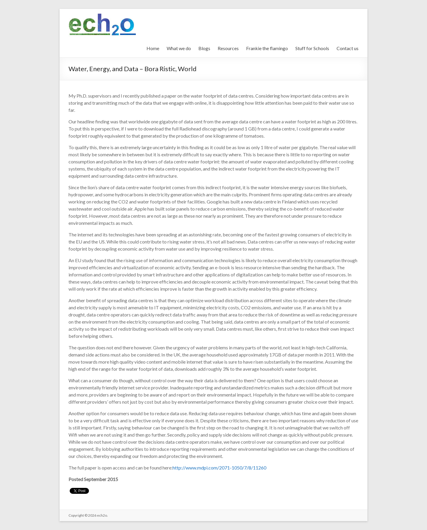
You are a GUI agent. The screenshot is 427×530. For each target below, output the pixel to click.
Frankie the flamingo (267, 48)
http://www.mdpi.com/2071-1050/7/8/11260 (219, 467)
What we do (179, 48)
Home (152, 48)
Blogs (204, 48)
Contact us (348, 48)
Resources (228, 48)
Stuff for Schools (312, 48)
